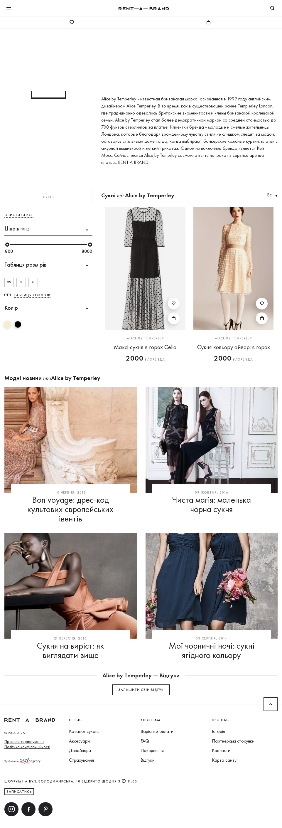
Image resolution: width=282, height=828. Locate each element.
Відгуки (148, 760)
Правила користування (24, 741)
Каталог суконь (84, 731)
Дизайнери (80, 750)
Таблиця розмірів (32, 295)
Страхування (81, 760)
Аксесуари (79, 741)
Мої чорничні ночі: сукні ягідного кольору (211, 650)
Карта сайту (224, 760)
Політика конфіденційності (27, 746)
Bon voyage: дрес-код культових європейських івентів (70, 509)
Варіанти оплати (157, 731)
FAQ (145, 741)
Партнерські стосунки (233, 741)
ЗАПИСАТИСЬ (19, 791)
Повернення (152, 750)
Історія (218, 731)
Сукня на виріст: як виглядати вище (70, 650)
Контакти (221, 750)
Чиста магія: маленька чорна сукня (211, 504)
